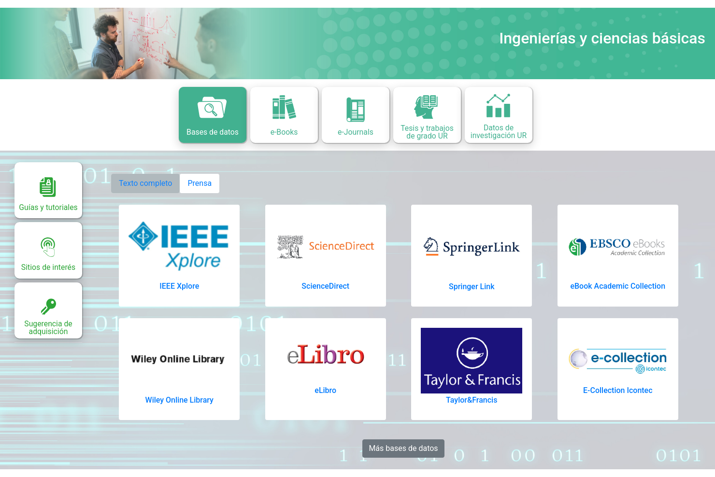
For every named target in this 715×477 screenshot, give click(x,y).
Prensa (199, 183)
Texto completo (145, 183)
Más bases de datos (403, 448)
